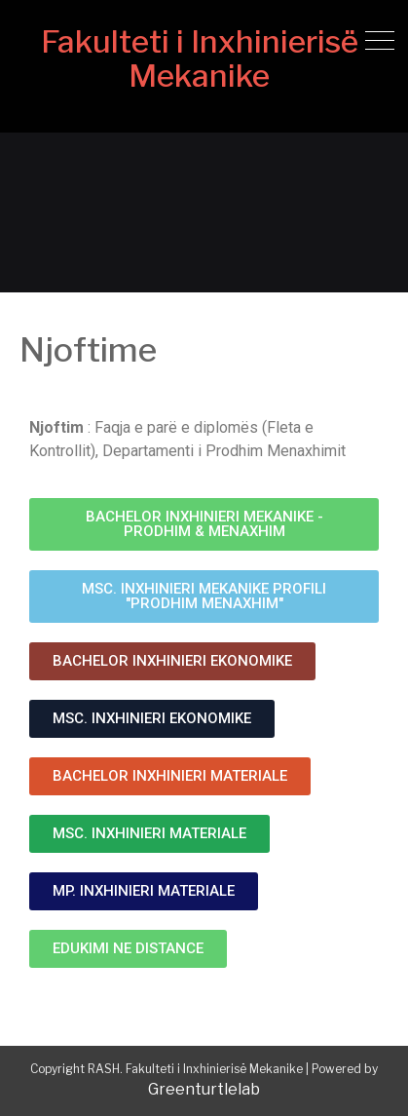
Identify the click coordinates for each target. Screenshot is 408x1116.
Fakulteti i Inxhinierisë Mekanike (199, 58)
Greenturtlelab (204, 1089)
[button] (204, 524)
